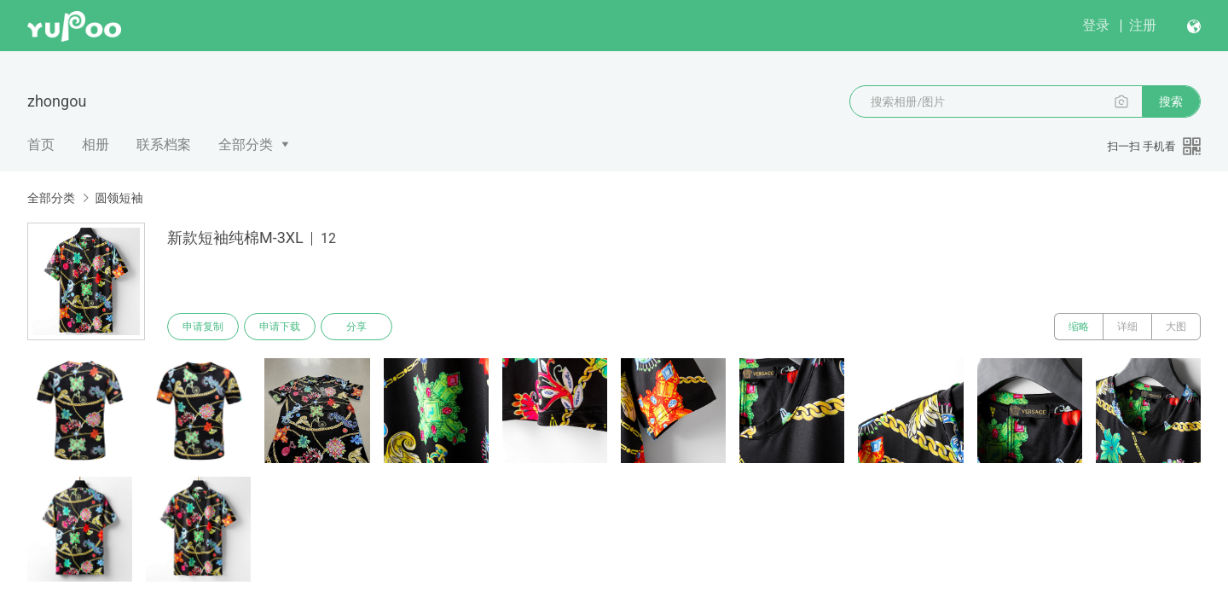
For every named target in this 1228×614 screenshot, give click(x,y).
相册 (95, 144)
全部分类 (245, 144)
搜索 (1171, 101)
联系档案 (163, 144)
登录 (1095, 25)
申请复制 (202, 327)
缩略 (1079, 327)
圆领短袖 (118, 198)
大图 (1176, 327)
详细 (1127, 327)
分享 (356, 327)
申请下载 (279, 327)
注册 (1142, 25)
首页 (41, 144)
